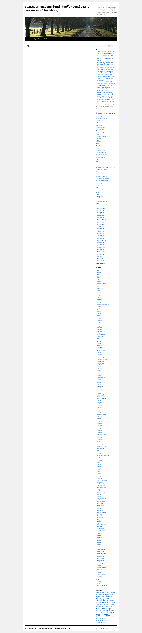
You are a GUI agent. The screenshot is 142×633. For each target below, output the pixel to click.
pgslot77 (99, 407)
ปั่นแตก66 (99, 516)
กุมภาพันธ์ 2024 (101, 256)
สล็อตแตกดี (100, 555)
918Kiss (99, 281)
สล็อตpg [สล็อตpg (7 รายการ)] (107, 615)
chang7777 (99, 311)
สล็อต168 (99, 533)
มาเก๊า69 (99, 526)
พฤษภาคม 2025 (101, 230)
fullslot (97, 191)
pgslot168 (99, 405)
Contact (40, 39)
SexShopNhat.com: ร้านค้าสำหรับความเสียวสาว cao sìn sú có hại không (48, 628)
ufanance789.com (101, 475)
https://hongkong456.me (101, 201)
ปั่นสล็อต (99, 514)
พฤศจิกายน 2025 (101, 219)
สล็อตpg (99, 542)
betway (99, 301)
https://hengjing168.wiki (101, 118)
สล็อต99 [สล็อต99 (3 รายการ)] (102, 613)
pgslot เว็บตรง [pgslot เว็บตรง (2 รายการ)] (99, 602)
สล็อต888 (98, 131)
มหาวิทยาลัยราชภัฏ (102, 524)
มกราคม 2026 (100, 215)
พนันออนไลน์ (100, 517)
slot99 (97, 122)
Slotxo (98, 457)
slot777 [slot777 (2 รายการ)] (108, 604)
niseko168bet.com (101, 377)
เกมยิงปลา (100, 562)
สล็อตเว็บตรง (99, 125)
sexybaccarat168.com (102, 446)
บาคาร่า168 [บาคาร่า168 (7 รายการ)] (106, 608)
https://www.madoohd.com (102, 173)
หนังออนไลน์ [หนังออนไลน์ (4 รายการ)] (100, 623)
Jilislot (98, 340)
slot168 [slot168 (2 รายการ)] (105, 604)
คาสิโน (99, 491)
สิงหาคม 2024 (100, 246)
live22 (97, 192)
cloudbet (99, 313)
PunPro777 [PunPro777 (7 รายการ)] (106, 602)
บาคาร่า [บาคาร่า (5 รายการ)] (98, 608)
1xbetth (97, 143)
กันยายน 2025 (100, 222)
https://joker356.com (101, 150)
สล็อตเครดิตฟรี (101, 549)
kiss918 (97, 147)
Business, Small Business (103, 304)
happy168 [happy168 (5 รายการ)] (104, 596)
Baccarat (99, 295)
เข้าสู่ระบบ (100, 581)
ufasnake (99, 476)
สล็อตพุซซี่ (99, 546)
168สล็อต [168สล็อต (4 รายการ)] (103, 592)
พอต (98, 519)
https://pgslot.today (100, 133)
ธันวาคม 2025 (100, 217)
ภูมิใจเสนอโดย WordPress (104, 628)
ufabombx (99, 471)
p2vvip (98, 384)
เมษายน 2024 (100, 253)
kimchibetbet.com (101, 356)
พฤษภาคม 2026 (101, 208)
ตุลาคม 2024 (100, 242)
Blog (35, 39)
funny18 (98, 145)
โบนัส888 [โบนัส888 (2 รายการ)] (106, 623)
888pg (98, 279)
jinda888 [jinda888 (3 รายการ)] (109, 596)
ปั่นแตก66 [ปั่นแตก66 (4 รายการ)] (99, 611)
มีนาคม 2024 (100, 254)
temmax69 (99, 466)
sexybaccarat (99, 183)
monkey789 (100, 375)
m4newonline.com (101, 372)
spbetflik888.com (101, 461)
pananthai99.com (101, 388)
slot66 (97, 124)
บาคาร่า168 (100, 510)
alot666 (99, 292)
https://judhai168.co (100, 127)
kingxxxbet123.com (102, 357)
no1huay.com (100, 381)
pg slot (97, 185)
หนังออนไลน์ (100, 558)
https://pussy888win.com (101, 182)
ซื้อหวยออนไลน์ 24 (102, 498)
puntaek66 (99, 429)
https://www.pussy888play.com (103, 180)
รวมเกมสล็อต (100, 528)
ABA (98, 286)
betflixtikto (99, 299)
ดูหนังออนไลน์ (99, 196)
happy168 (99, 331)
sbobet (98, 441)
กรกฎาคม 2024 (101, 247)
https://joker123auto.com (101, 176)
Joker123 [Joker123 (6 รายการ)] (99, 598)
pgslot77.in (100, 409)
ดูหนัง (97, 194)
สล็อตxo (99, 544)
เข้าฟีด (99, 583)
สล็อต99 (99, 540)
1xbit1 (98, 278)
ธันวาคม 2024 (100, 238)
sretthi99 (99, 462)
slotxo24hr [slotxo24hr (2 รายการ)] (98, 606)
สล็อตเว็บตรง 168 (101, 553)
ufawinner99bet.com (102, 480)
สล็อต (98, 532)
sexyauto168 (100, 445)
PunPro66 (99, 421)
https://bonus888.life (100, 129)
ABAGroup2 (100, 288)
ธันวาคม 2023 (100, 260)
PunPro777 (99, 425)
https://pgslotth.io (100, 148)
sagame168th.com (101, 439)
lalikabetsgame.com (102, 359)
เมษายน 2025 (100, 231)
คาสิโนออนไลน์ (101, 492)
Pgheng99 (99, 402)
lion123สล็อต (100, 363)
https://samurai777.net (101, 152)
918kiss (97, 171)
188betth (99, 272)
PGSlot (99, 404)
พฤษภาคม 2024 (101, 251)
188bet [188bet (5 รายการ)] (108, 592)
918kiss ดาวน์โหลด (102, 283)
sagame (97, 175)
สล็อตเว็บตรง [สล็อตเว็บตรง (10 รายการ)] (101, 621)
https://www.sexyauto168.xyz (103, 136)
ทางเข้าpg (99, 507)
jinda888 (99, 343)
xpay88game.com (101, 487)
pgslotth (99, 418)
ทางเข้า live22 (100, 505)
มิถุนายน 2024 (100, 249)
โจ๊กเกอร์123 (99, 117)
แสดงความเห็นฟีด (102, 585)
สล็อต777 (99, 537)
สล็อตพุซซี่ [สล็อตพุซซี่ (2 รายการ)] (103, 617)
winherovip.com (101, 485)
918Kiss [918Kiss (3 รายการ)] (112, 592)
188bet (98, 270)
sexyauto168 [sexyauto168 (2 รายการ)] (98, 604)
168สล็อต (99, 269)
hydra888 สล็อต (101, 334)
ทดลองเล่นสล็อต (101, 501)
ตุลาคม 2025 (100, 221)
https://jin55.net (99, 120)
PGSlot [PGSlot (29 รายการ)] (100, 600)
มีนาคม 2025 (100, 233)
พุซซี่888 (99, 521)
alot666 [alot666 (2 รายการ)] (102, 594)
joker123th (99, 349)
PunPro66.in (100, 423)
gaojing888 (100, 327)
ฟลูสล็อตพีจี (100, 523)
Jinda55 (99, 342)
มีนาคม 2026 (100, 212)
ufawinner (99, 478)
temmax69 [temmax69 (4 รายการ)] (103, 606)
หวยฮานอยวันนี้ (101, 560)
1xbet (98, 274)
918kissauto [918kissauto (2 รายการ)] (98, 594)
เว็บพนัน (99, 565)
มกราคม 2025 (100, 237)
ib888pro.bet (100, 336)
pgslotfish (99, 416)
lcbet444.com (100, 361)
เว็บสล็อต (99, 569)
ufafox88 (99, 473)
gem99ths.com (100, 329)
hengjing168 (100, 333)
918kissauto (100, 285)
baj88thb (99, 297)
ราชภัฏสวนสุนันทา (102, 530)
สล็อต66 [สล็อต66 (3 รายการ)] (98, 613)
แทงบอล (99, 572)
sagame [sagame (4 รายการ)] (113, 602)
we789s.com (100, 482)
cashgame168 (100, 308)
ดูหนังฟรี (98, 198)
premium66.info (101, 420)
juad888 (99, 352)
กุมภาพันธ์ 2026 (101, 214)
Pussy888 (99, 430)
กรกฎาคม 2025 (101, 226)
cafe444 (99, 306)
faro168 (97, 199)
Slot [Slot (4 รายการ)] (102, 604)
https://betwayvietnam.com (102, 156)
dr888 (98, 315)
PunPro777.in (100, 427)
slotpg (97, 140)
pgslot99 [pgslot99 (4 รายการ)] (111, 600)
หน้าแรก (29, 39)
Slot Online (100, 452)
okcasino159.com (101, 382)
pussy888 (98, 134)
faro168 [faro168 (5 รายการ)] (106, 594)
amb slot (99, 294)
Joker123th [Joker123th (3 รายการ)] (105, 598)
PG (98, 391)
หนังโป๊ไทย (98, 141)
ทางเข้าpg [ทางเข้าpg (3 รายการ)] (109, 606)
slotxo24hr (98, 138)
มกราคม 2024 (100, 258)
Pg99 (98, 397)
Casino (98, 310)
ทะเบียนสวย (100, 503)
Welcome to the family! (50, 39)
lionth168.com (100, 365)
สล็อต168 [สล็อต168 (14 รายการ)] (109, 612)
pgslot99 (99, 411)
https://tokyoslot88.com (101, 154)
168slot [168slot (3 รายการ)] (97, 592)
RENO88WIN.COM (102, 434)
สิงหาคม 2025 (100, 224)
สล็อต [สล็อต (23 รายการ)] (110, 610)
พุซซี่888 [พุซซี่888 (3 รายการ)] (104, 611)
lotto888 (99, 370)
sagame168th (100, 437)
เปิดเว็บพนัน (100, 564)
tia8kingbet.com (101, 468)
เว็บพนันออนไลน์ (101, 567)
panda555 (99, 389)
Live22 (99, 366)
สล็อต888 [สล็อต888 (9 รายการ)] (100, 615)
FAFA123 (99, 317)
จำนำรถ (99, 494)
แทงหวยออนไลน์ (101, 574)
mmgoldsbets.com (101, 373)
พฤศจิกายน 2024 (101, 240)
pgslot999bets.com (101, 414)
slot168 (99, 453)
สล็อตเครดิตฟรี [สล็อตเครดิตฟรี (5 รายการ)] (101, 619)
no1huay (99, 379)
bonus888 (99, 302)
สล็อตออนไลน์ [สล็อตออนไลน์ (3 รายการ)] (110, 617)
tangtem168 (100, 464)
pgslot (97, 159)
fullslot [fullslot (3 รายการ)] (111, 594)
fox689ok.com (100, 320)
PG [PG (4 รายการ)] (109, 598)
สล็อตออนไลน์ (100, 548)
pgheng (99, 400)
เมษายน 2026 (100, 210)
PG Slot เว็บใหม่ (101, 395)
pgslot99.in (100, 413)
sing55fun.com (100, 448)
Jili (98, 338)
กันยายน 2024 (100, 244)
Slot (98, 450)
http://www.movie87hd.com (102, 178)
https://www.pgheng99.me (102, 189)
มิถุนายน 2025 (100, 228)
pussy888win (100, 432)
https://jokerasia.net (100, 157)
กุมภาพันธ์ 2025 (101, 235)
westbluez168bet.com (102, 484)
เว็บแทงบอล (100, 571)
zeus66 (98, 489)
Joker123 (99, 345)
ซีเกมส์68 (99, 496)
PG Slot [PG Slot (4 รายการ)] (106, 600)
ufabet (98, 469)
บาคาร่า (99, 508)
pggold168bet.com (101, 398)
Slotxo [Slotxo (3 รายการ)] (112, 604)
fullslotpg (99, 324)
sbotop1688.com (101, 443)
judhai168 (99, 354)
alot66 (98, 290)
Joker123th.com (101, 350)
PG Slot (99, 393)
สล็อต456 (99, 535)
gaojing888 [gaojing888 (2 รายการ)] (98, 596)
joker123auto (100, 347)
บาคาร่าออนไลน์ (101, 512)
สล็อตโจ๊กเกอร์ (100, 556)
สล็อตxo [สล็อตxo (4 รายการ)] (98, 617)
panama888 (100, 386)
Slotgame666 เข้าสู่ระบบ (103, 455)
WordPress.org (100, 587)
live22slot (99, 368)
